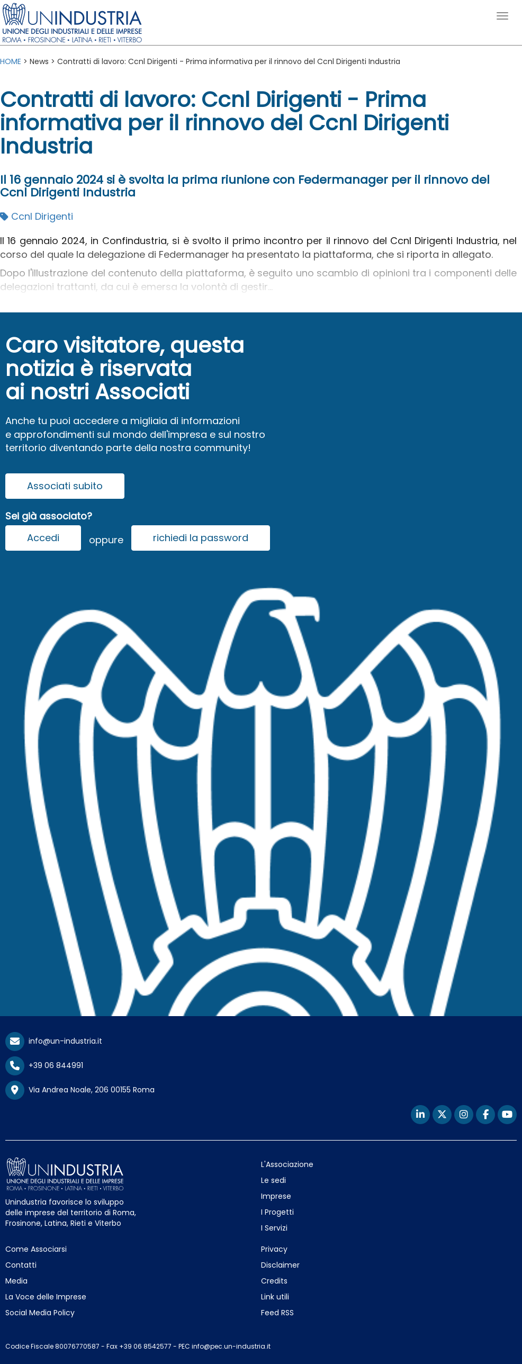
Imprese (276, 1196)
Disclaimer (280, 1265)
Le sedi (273, 1180)
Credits (274, 1281)
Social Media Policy (40, 1312)
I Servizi (274, 1228)
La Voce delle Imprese (45, 1296)
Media (16, 1281)
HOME (10, 61)
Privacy (274, 1249)
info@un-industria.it (53, 1041)
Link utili (275, 1296)
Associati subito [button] (65, 485)
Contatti (21, 1265)
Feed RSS (277, 1312)
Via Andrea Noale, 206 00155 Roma (80, 1090)
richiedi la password (200, 537)
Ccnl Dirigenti (36, 216)
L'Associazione (287, 1164)
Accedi (43, 537)
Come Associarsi (36, 1249)
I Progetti (277, 1212)
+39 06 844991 (44, 1065)
